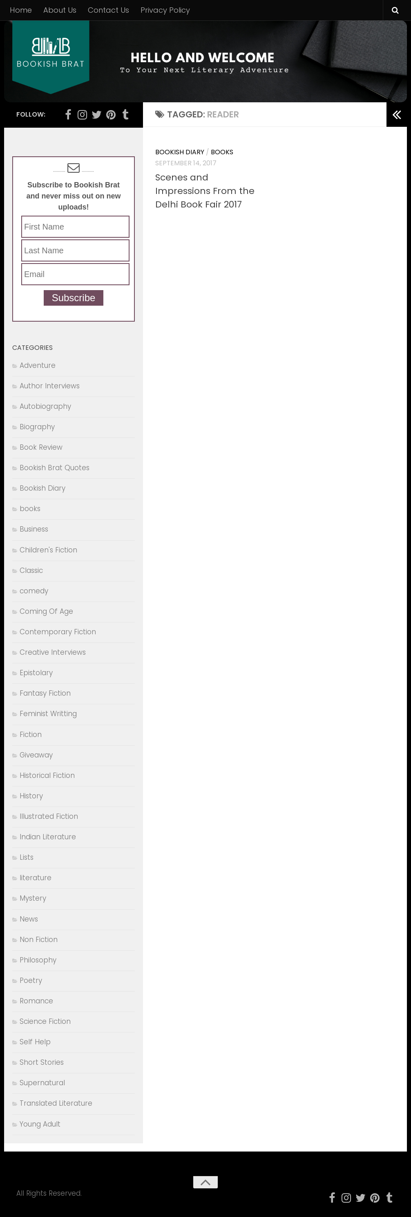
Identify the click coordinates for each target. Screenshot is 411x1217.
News (29, 919)
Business (34, 529)
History (31, 796)
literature (35, 878)
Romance (36, 1001)
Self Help (35, 1042)
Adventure (38, 365)
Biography (37, 427)
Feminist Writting (48, 714)
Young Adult (40, 1124)
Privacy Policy (165, 10)
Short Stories (42, 1062)
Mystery (33, 898)
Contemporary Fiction (58, 632)
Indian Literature (48, 837)
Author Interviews (50, 386)
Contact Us (108, 10)
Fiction (31, 734)
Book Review (41, 447)
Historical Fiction (47, 775)
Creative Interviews (53, 652)
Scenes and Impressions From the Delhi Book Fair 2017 (205, 191)
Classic (31, 570)
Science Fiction (45, 1021)
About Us (59, 10)
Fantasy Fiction (45, 693)
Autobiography (45, 406)
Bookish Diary (179, 152)
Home (21, 10)
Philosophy (38, 960)
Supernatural (42, 1083)
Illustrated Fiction (49, 816)
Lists (27, 857)
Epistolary (36, 673)
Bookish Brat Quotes (54, 468)
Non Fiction (39, 939)
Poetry (31, 980)
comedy (34, 591)
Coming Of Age (46, 611)
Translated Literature (56, 1103)
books (222, 152)
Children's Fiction (48, 550)
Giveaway (36, 755)
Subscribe (74, 297)
